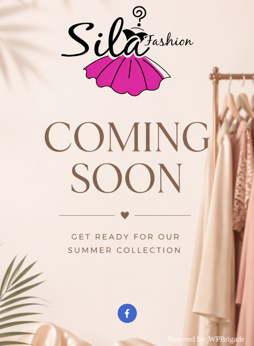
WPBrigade (226, 339)
